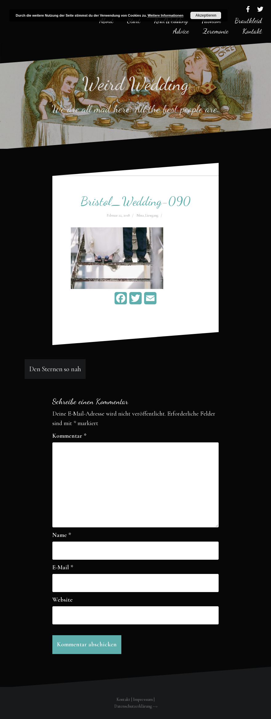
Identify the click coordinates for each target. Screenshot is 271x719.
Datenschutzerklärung (133, 706)
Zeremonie (216, 31)
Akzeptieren (205, 15)
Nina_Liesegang (147, 215)
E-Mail (62, 567)
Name (61, 535)
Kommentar (69, 436)
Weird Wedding (135, 84)
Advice (181, 31)
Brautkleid (248, 21)
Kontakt (252, 31)
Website (62, 599)
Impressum (143, 699)
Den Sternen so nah (55, 369)
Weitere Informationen (165, 15)
